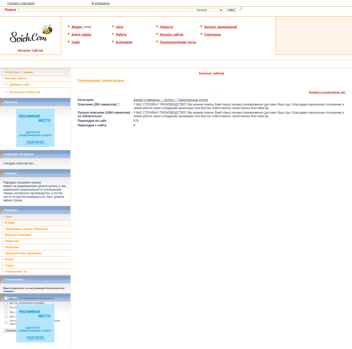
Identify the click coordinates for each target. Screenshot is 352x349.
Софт (73, 42)
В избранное (101, 3)
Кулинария (121, 42)
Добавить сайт (16, 84)
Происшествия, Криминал (22, 253)
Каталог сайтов (169, 34)
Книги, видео (79, 34)
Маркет (75, 27)
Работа (119, 34)
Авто (117, 27)
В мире (8, 222)
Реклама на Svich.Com (21, 92)
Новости (164, 27)
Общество (10, 241)
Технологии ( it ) (14, 271)
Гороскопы (210, 34)
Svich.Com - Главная (17, 72)
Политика (10, 247)
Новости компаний (16, 235)
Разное (8, 259)
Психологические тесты (176, 42)
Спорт (8, 265)
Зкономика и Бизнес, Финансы (25, 229)
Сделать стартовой (21, 3)
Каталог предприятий (218, 27)
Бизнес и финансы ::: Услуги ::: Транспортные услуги (170, 100)
